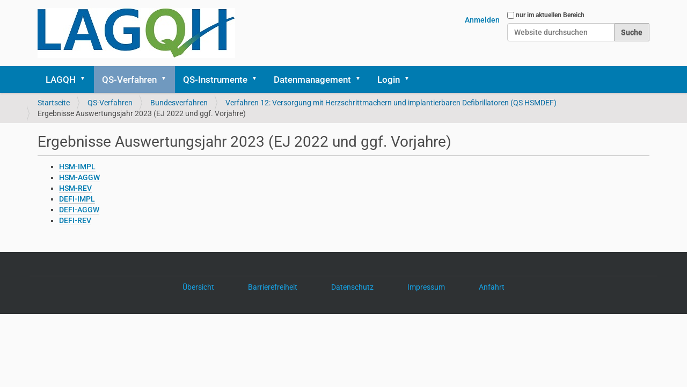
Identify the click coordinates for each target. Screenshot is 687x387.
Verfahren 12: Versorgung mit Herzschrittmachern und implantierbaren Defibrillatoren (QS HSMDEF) (391, 102)
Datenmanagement (312, 79)
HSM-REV (75, 188)
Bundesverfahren (179, 102)
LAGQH (61, 79)
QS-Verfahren (129, 79)
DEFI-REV (75, 220)
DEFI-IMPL (77, 199)
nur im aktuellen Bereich (550, 15)
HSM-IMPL (77, 166)
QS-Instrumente (215, 79)
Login (388, 79)
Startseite (54, 102)
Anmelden (482, 20)
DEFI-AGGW (79, 209)
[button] (86, 79)
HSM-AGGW (79, 177)
